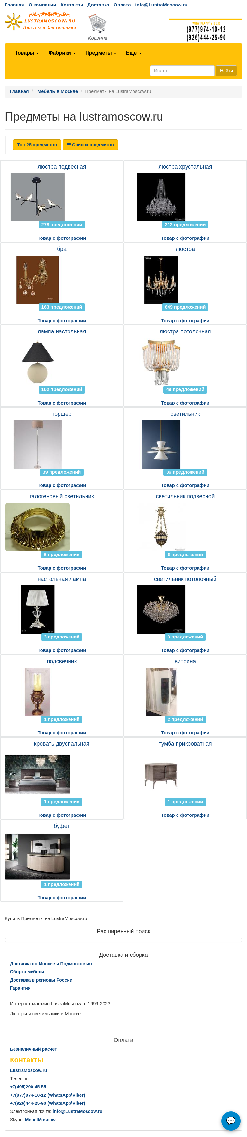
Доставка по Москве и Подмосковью (51, 963)
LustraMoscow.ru (28, 1070)
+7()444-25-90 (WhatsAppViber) (47, 1103)
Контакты (72, 4)
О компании (42, 4)
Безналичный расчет (33, 1049)
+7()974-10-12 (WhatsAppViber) (47, 1095)
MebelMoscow (40, 1119)
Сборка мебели (27, 971)
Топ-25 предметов (37, 144)
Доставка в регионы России (41, 980)
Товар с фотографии (62, 238)
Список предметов (90, 144)
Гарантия (20, 988)
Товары (27, 53)
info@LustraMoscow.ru (161, 4)
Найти (226, 70)
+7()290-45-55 (28, 1086)
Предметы (100, 53)
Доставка (98, 4)
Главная (14, 4)
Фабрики (62, 53)
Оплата (122, 4)
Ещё (134, 53)
